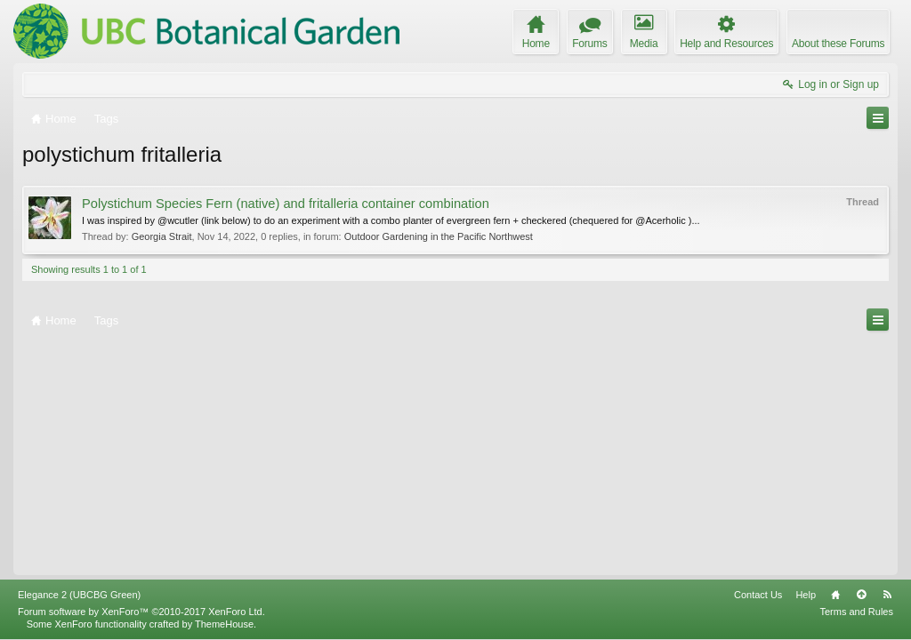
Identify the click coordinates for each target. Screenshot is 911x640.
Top (861, 594)
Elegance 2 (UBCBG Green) (79, 594)
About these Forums (838, 43)
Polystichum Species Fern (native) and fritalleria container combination (285, 203)
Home (835, 594)
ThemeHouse (224, 624)
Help (805, 594)
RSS (887, 594)
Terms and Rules (856, 611)
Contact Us (758, 594)
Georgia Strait (162, 236)
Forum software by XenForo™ (141, 611)
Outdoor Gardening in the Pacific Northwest (438, 236)
